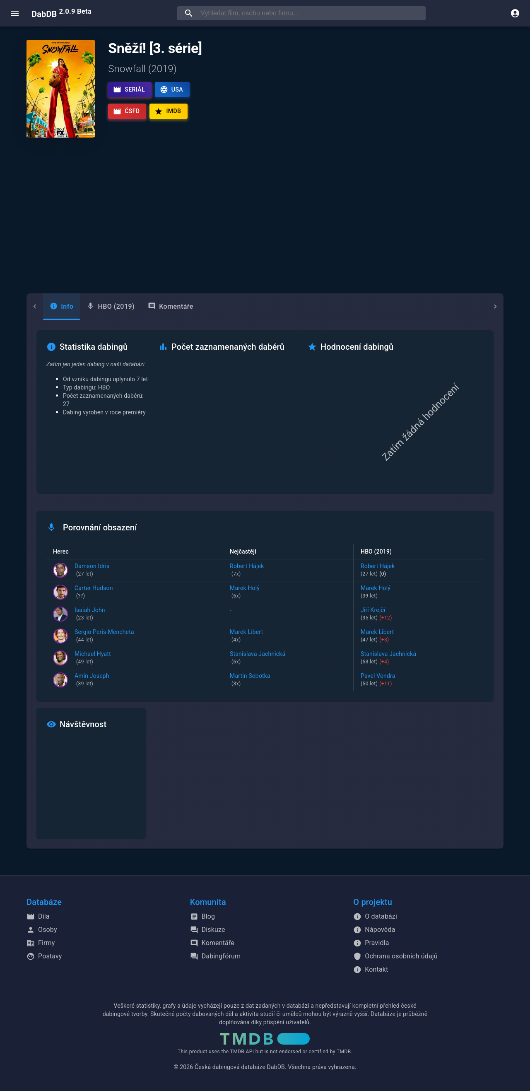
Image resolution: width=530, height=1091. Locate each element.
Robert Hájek (288, 570)
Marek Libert (288, 636)
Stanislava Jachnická (288, 658)
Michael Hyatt (93, 658)
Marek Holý (288, 592)
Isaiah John (90, 614)
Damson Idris (92, 570)
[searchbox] (311, 13)
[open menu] (15, 13)
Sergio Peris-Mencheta (104, 636)
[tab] (44, 306)
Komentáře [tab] (154, 306)
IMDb (167, 111)
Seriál (129, 89)
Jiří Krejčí (419, 614)
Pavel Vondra (419, 680)
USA (171, 89)
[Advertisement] (265, 215)
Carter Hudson (94, 592)
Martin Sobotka (288, 680)
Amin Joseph (92, 680)
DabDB (61, 13)
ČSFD (126, 111)
